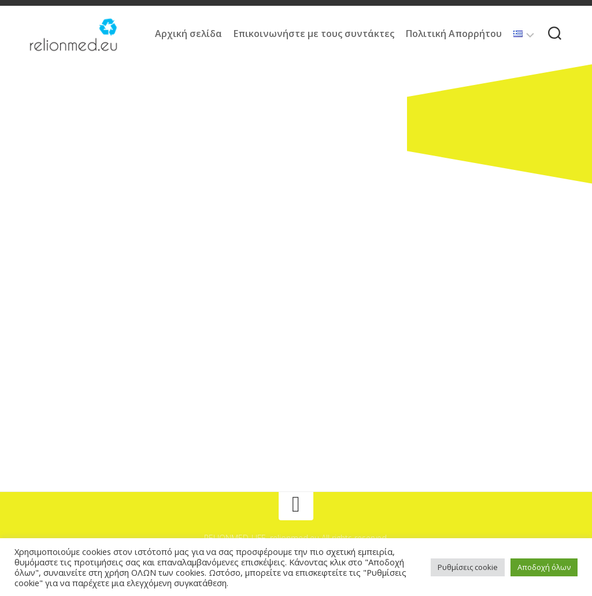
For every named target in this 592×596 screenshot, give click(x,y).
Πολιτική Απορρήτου (454, 33)
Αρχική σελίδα (188, 33)
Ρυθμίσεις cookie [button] (468, 567)
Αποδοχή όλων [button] (544, 567)
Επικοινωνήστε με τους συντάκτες (314, 33)
